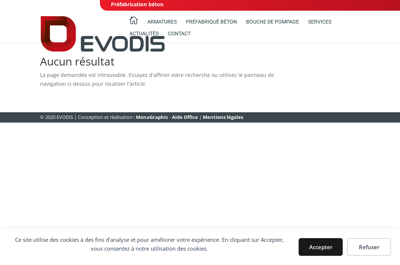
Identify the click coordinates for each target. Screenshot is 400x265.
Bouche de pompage (272, 22)
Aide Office (185, 117)
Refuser (369, 247)
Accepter (320, 247)
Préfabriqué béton (211, 22)
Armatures (162, 22)
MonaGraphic (152, 117)
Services (319, 22)
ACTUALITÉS (144, 33)
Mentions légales (223, 117)
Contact (179, 33)
